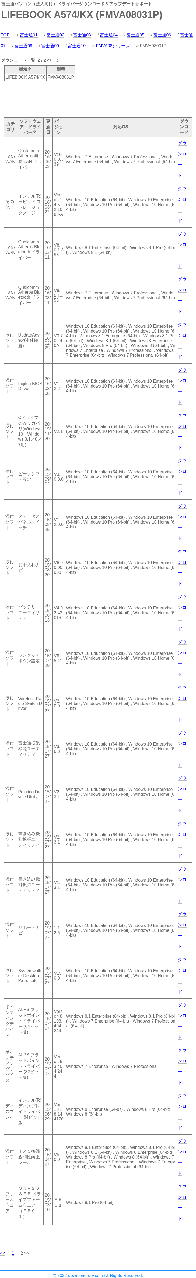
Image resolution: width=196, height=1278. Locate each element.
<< (2, 1253)
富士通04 (109, 35)
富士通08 (23, 45)
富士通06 (162, 35)
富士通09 (50, 45)
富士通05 (135, 35)
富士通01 (29, 35)
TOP (5, 35)
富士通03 (82, 35)
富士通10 (77, 45)
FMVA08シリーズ (113, 45)
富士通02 (55, 35)
